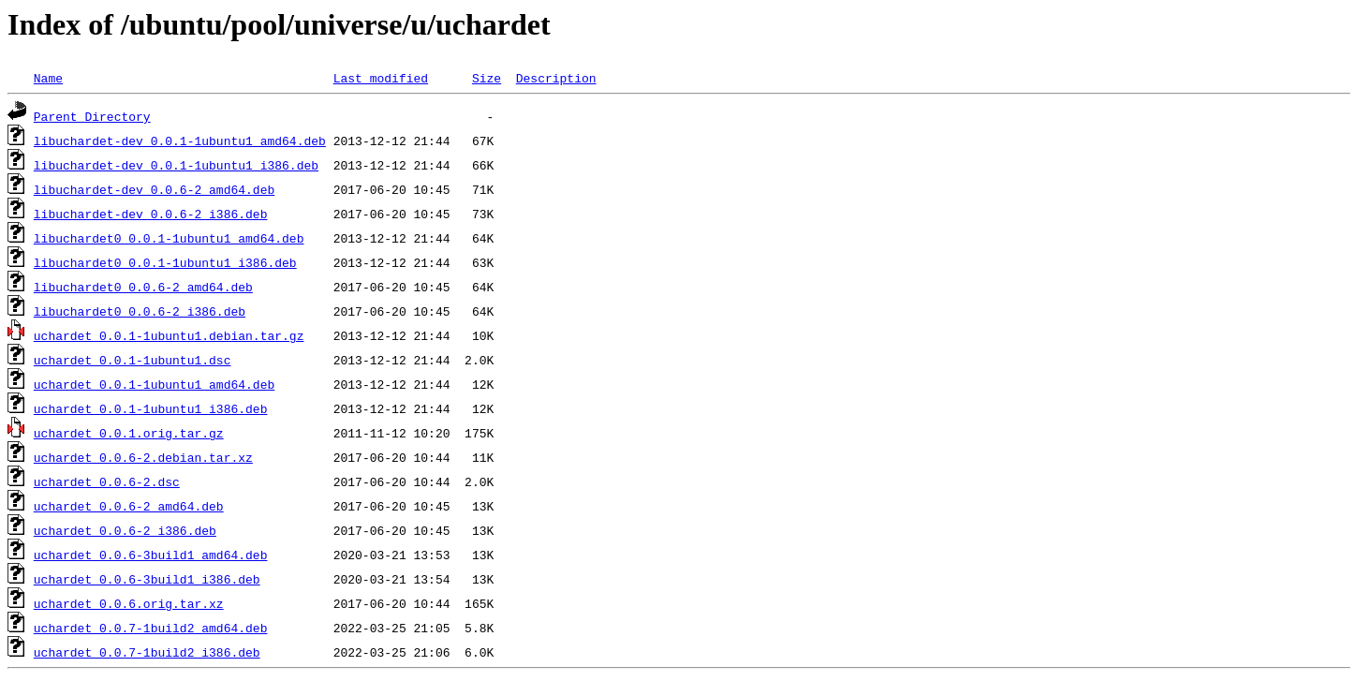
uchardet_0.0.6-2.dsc (107, 481)
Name (48, 77)
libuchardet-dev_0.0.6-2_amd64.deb (154, 189)
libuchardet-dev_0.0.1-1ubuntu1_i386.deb (176, 164)
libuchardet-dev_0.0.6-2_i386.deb (151, 213)
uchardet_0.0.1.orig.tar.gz (129, 432)
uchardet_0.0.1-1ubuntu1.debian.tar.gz (169, 335)
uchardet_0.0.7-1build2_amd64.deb (151, 627)
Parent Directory (92, 116)
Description (556, 77)
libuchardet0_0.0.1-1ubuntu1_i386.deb (165, 262)
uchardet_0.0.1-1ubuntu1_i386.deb (151, 408)
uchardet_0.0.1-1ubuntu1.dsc (132, 359)
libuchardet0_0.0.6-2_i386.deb (139, 311)
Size (486, 77)
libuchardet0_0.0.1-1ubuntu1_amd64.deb (169, 237)
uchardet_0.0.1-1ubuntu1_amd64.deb (154, 384)
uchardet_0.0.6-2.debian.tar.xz (143, 457)
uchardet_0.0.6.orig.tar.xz (129, 603)
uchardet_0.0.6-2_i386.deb (125, 530)
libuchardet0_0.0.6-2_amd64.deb (143, 286)
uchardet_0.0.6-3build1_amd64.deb (151, 554)
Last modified (380, 77)
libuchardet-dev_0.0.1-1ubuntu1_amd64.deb (180, 140)
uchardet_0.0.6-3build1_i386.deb (147, 578)
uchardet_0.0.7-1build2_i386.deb (147, 652)
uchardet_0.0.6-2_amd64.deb (129, 505)
